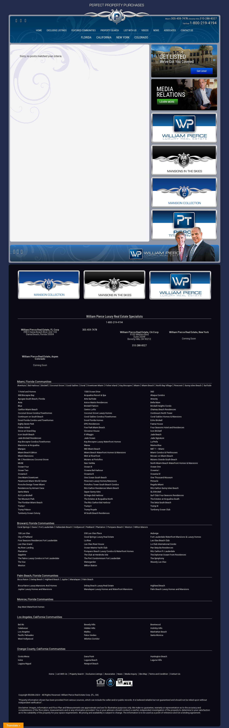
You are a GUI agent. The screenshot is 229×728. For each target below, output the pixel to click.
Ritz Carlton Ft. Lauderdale (162, 551)
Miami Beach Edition (27, 452)
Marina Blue (155, 445)
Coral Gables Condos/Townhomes (100, 416)
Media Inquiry (131, 674)
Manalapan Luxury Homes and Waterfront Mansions (108, 589)
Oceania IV (155, 474)
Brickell (44, 385)
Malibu (87, 632)
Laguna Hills (156, 660)
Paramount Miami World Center (32, 481)
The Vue (21, 562)
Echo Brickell (156, 420)
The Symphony (157, 558)
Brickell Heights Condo (161, 406)
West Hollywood (25, 639)
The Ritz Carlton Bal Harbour (97, 502)
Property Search (77, 674)
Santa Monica (156, 635)
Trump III (154, 506)
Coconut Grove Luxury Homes (98, 413)
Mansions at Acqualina (28, 445)
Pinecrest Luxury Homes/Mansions (100, 481)
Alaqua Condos (157, 395)
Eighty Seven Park (26, 424)
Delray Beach (37, 579)
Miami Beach (148, 385)
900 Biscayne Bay (26, 395)
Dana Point (89, 656)
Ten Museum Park (26, 499)
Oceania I (154, 470)
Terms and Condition (158, 674)
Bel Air (21, 624)
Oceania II (22, 474)
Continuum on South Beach (30, 416)
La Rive (87, 540)
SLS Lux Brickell (25, 495)
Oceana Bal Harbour (93, 470)
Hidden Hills (89, 628)
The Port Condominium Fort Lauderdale (102, 558)
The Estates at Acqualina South (164, 499)
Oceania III (89, 474)
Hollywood (79, 527)
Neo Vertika (89, 463)
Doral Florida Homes (93, 420)
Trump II (87, 506)
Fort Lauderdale (46, 527)
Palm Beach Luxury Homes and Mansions (169, 589)
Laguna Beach (90, 660)
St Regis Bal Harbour (93, 495)
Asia (20, 402)
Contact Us (175, 674)
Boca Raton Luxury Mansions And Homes (37, 585)
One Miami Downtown (28, 477)
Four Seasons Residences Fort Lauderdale (37, 540)
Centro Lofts (90, 409)
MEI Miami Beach (92, 449)
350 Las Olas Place (93, 533)
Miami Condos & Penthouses (164, 452)
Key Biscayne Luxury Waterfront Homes (102, 441)
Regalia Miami (157, 484)
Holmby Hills (156, 628)
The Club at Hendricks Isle (96, 554)
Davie (34, 527)
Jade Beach (155, 434)
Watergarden (90, 562)
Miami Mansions (25, 456)
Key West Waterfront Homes (31, 607)
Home (51, 674)
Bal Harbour (33, 385)
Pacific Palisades (26, 635)
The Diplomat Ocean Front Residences (168, 554)
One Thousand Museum (161, 477)
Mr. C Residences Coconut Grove (33, 459)
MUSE (20, 463)
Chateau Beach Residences (163, 409)
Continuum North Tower (161, 413)
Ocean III (88, 466)
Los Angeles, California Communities (39, 617)
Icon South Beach (26, 434)
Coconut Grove (57, 385)
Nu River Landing (25, 547)
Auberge (154, 533)
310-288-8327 (208, 18)
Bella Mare (155, 402)
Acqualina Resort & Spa (95, 395)
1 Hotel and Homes (27, 391)
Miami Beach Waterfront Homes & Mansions (105, 452)
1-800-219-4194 (203, 23)
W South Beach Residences (97, 513)
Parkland (90, 527)
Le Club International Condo (163, 544)
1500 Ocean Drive (92, 391)
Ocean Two (23, 470)
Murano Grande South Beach (163, 459)
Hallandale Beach (64, 527)
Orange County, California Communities (41, 648)
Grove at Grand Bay (27, 431)
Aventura (21, 385)
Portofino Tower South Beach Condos (101, 484)
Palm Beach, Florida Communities (37, 575)
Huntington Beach (158, 656)
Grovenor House (91, 431)
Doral (82, 385)
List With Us (62, 674)
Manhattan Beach (158, 632)
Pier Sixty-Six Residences (161, 547)
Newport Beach (91, 663)
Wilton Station (90, 565)
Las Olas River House (94, 544)
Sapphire (22, 554)
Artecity (154, 399)
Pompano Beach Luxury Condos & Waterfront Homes (109, 551)
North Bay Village (164, 385)
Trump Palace (24, 509)
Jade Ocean (89, 438)
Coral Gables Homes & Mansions (166, 416)
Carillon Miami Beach (28, 409)
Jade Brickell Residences (29, 438)
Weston (128, 527)
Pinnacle (154, 481)
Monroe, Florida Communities (35, 599)
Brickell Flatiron (91, 406)
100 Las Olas (24, 533)
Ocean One (155, 466)
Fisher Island (111, 385)
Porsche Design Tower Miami (31, 484)
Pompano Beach (115, 527)
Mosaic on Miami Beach (161, 456)
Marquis (21, 449)
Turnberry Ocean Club (160, 509)
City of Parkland (25, 537)
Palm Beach (87, 579)
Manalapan (75, 579)
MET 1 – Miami (157, 449)
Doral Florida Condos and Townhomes (35, 420)
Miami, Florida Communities (34, 381)
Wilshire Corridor (91, 639)
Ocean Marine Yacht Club (95, 547)
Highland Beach (52, 579)
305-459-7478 (179, 18)
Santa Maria (23, 492)
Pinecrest (178, 385)
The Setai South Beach (160, 502)
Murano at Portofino (93, 459)
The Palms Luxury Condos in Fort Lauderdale (38, 558)
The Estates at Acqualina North (98, 499)
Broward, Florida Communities (35, 523)
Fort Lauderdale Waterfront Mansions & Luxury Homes (175, 537)
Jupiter (64, 579)
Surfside (207, 385)
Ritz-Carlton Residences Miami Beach (101, 488)
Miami (137, 385)
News (120, 674)
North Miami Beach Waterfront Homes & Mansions (174, 463)
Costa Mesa (23, 656)
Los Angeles (24, 632)
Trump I (21, 506)
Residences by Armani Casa (31, 488)
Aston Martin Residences (96, 402)
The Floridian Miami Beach (30, 502)
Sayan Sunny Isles (92, 492)
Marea (87, 445)
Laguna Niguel (24, 663)
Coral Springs (23, 527)
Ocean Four (23, 466)
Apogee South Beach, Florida (31, 399)
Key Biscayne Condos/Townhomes (34, 441)
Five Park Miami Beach (94, 427)
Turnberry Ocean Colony (29, 513)
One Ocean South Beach (95, 477)
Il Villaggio (89, 434)
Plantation (100, 527)
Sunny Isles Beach (193, 385)
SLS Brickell (155, 492)
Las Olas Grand (25, 544)
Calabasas (23, 628)
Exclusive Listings (94, 674)
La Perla (154, 441)
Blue (20, 406)
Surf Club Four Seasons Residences (167, 495)
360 (152, 391)
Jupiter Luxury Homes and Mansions (35, 589)
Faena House (156, 424)
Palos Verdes (90, 635)
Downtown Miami (95, 385)
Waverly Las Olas (158, 562)
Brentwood (155, 624)
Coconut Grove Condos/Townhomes (35, 413)
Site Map (143, 674)
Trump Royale (90, 509)
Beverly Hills (89, 624)
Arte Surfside (90, 399)
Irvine (20, 660)
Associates (110, 674)
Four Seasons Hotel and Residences (167, 427)
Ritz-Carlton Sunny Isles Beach (164, 488)
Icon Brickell (156, 431)
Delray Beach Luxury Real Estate (99, 585)
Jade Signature (157, 438)
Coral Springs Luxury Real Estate (99, 537)
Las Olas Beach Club (160, 540)
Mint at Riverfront (92, 456)
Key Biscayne (125, 385)
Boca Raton (22, 579)
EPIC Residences (92, 424)
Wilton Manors (141, 527)
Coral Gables (72, 385)
